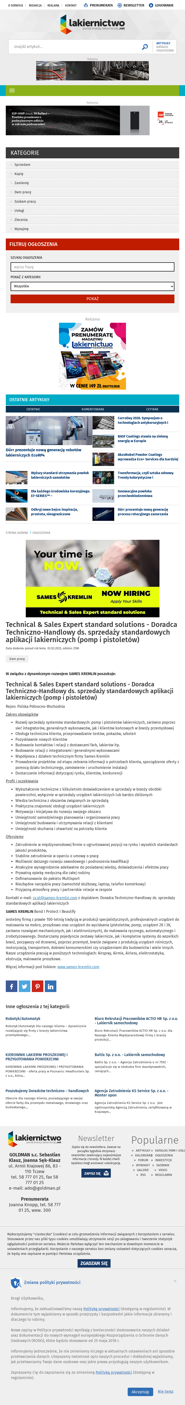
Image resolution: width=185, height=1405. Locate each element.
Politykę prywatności (101, 1309)
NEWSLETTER (134, 5)
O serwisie (15, 5)
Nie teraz (165, 1391)
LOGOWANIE (164, 5)
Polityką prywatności (114, 1372)
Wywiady (143, 1165)
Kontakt (71, 5)
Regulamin (163, 1175)
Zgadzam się (95, 1264)
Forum (143, 1160)
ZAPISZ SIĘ (92, 1174)
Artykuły (143, 1150)
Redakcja (35, 5)
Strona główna (17, 533)
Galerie (143, 1170)
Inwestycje (163, 1160)
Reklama (53, 5)
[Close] (175, 1280)
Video (163, 1170)
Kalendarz (143, 1155)
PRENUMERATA (101, 5)
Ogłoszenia (164, 1155)
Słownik (162, 1165)
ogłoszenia (41, 533)
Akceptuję (140, 1392)
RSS (143, 1175)
